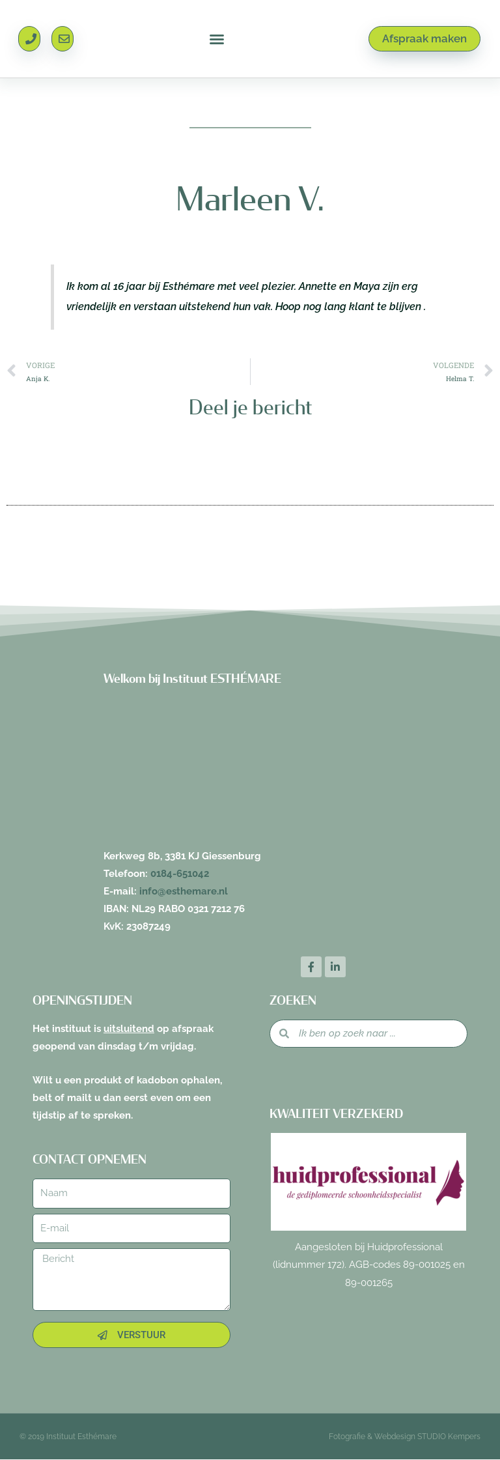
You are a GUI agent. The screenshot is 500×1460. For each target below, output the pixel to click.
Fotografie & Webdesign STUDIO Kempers (404, 1437)
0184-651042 (179, 874)
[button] (217, 39)
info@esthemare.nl (183, 891)
